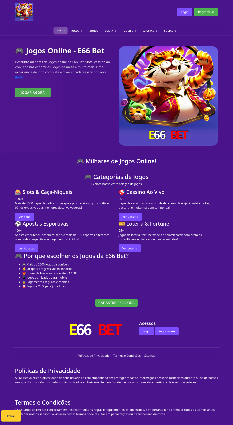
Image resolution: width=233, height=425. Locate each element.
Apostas (148, 30)
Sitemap (150, 356)
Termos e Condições (127, 356)
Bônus (93, 30)
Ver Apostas (27, 248)
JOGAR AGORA (33, 92)
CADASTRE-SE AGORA (116, 302)
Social (168, 30)
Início (60, 30)
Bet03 (19, 77)
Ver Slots (24, 217)
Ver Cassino (130, 217)
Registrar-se (206, 12)
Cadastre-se (105, 416)
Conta (109, 30)
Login (185, 12)
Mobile (128, 30)
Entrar (129, 416)
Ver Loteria (129, 248)
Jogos (75, 30)
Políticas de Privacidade (94, 356)
